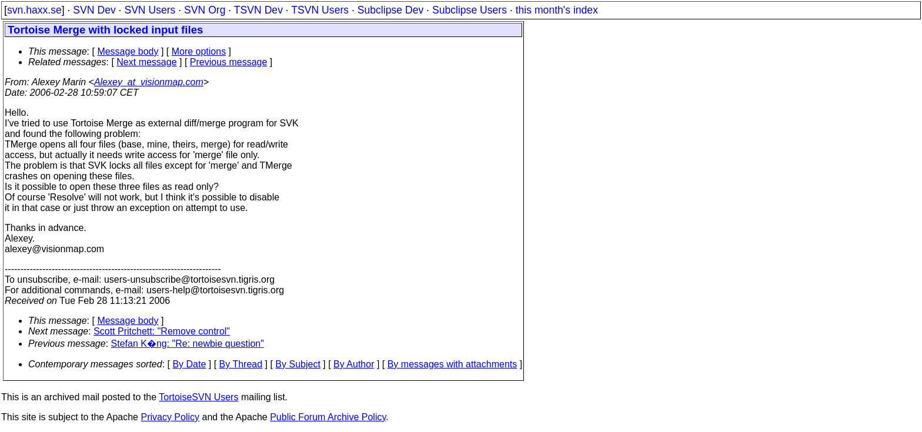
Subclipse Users (469, 10)
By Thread (241, 364)
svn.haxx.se (34, 10)
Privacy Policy (170, 417)
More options (199, 51)
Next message (146, 62)
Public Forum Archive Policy (328, 417)
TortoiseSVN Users (198, 397)
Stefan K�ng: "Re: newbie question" (187, 344)
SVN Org (204, 10)
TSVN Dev (258, 10)
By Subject (297, 364)
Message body (127, 51)
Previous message (229, 62)
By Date (189, 364)
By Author (353, 364)
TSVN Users (320, 10)
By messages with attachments (452, 364)
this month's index (557, 10)
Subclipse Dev (390, 10)
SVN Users (149, 10)
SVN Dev (94, 10)
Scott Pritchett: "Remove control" (161, 331)
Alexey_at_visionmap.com (148, 82)
